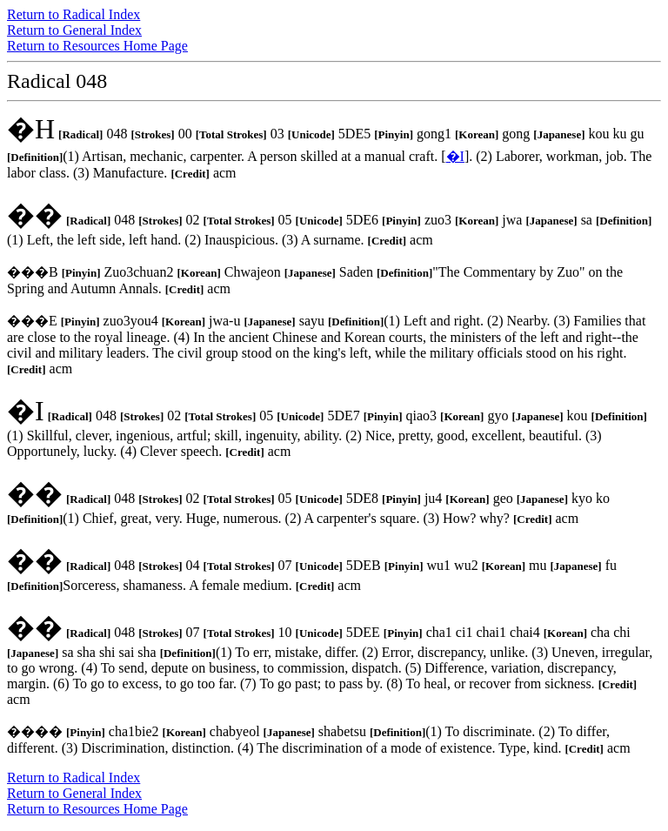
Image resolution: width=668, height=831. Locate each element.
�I (455, 156)
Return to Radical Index (73, 14)
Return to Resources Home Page (97, 45)
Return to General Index (74, 30)
